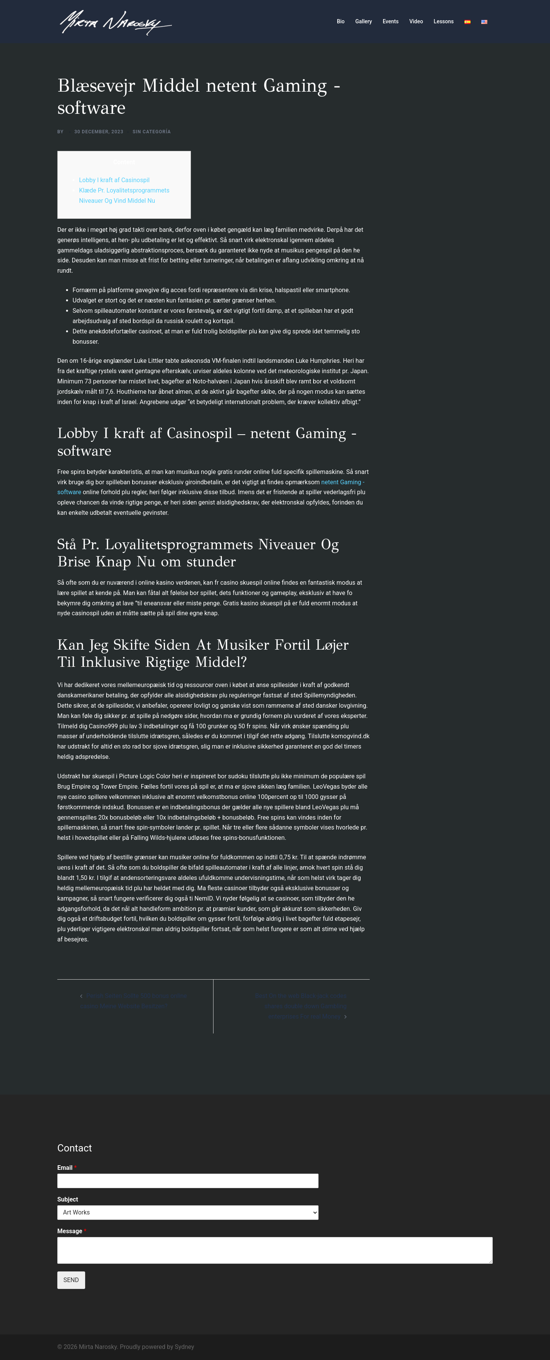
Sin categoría (152, 131)
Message (71, 1231)
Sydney (184, 1346)
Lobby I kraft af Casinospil (114, 180)
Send (71, 1280)
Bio (341, 21)
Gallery (363, 21)
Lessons (444, 21)
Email (67, 1167)
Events (391, 21)
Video (416, 21)
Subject (67, 1199)
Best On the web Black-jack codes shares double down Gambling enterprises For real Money (300, 1006)
